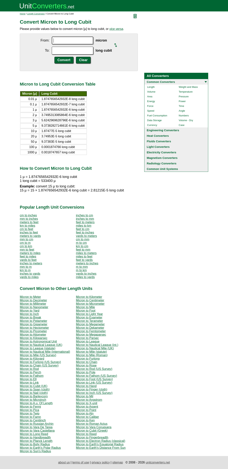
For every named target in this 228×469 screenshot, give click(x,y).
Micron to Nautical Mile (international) (45, 351)
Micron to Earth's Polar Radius (40, 447)
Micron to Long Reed (34, 434)
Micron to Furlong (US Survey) (40, 362)
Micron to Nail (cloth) (34, 393)
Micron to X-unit (86, 403)
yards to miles (29, 277)
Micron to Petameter (33, 321)
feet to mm (83, 249)
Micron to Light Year (89, 314)
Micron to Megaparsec (91, 334)
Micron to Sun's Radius (35, 451)
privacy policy (101, 462)
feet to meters (85, 222)
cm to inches (28, 215)
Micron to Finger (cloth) (91, 389)
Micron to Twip (29, 413)
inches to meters (31, 263)
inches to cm (84, 215)
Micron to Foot (85, 310)
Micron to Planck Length (36, 441)
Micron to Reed (86, 434)
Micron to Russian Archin (36, 423)
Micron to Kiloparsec (33, 338)
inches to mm (85, 218)
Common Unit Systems (162, 168)
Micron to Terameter (89, 321)
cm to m (25, 242)
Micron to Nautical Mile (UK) (95, 348)
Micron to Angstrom (89, 399)
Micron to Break (30, 317)
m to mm (82, 266)
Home (22, 14)
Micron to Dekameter (90, 327)
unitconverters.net (158, 462)
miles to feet (84, 256)
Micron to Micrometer (90, 303)
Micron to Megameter (90, 324)
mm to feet (27, 249)
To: (47, 50)
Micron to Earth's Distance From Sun (101, 447)
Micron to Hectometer (34, 327)
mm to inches (29, 218)
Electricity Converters (161, 152)
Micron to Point (86, 410)
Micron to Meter (30, 297)
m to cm (81, 242)
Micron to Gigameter (33, 324)
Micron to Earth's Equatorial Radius (100, 444)
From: (45, 40)
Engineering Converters (163, 130)
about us (64, 462)
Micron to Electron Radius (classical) (100, 441)
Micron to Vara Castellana (37, 430)
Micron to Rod (29, 369)
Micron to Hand (86, 386)
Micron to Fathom (31, 375)
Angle (182, 110)
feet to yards (84, 260)
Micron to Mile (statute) (91, 351)
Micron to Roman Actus (91, 423)
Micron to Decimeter (33, 300)
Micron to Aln (84, 413)
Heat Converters (158, 135)
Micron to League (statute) (37, 348)
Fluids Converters (159, 141)
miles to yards (85, 277)
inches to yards (30, 273)
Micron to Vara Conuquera (93, 427)
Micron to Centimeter (90, 300)
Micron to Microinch (33, 399)
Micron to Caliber (87, 417)
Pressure (184, 96)
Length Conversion (36, 14)
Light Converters (158, 146)
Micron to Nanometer (34, 307)
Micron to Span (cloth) (35, 389)
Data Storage (154, 120)
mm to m (26, 266)
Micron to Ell (28, 379)
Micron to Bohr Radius (35, 444)
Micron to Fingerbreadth (92, 437)
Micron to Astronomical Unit (38, 341)
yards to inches (86, 273)
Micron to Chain (86, 362)
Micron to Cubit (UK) (33, 386)
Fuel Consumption (157, 115)
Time (181, 106)
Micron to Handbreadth (35, 437)
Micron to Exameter (89, 317)
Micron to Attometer (33, 334)
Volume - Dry (186, 120)
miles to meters (86, 253)
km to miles (27, 225)
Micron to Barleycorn (34, 396)
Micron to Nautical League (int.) (97, 345)
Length (151, 87)
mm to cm (26, 239)
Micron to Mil (84, 396)
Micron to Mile (85, 307)
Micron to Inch (29, 314)
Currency (152, 125)
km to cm (82, 246)
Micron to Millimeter (33, 303)
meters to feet (29, 222)
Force (150, 106)
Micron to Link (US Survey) (94, 382)
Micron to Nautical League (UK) (41, 345)
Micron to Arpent (87, 406)
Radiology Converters (161, 163)
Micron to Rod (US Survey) (94, 369)
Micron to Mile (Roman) (92, 355)
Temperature (186, 91)
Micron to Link (29, 382)
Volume (151, 91)
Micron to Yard (29, 310)
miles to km (83, 225)
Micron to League (88, 341)
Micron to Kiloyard (32, 358)
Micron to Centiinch (33, 420)
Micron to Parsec (87, 338)
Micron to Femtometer (91, 331)
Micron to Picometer (33, 331)
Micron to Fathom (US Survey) (96, 375)
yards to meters (86, 236)
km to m (25, 270)
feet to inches (85, 232)
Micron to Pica (29, 410)
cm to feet (26, 229)
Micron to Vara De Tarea (36, 427)
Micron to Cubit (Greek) (92, 430)
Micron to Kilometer (89, 297)
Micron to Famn (30, 417)
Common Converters (161, 81)
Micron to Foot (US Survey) (94, 379)
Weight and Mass (188, 87)
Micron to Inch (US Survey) (94, 393)
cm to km (26, 246)
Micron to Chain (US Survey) (39, 365)
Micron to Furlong (88, 358)
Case (181, 125)
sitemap (117, 462)
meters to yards (30, 236)
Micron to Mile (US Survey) (38, 355)
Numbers (184, 115)
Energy (151, 101)
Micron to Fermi (30, 406)
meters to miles (30, 253)
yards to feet (28, 260)
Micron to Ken (85, 420)
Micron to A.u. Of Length (36, 403)
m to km (81, 270)
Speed (150, 110)
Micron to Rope (86, 365)
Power (182, 101)
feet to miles (28, 256)
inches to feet (29, 232)
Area (149, 96)
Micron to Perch (30, 372)
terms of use (80, 462)
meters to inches (87, 263)
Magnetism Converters (162, 157)
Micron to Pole (85, 372)
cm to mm (82, 239)
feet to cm (82, 229)
